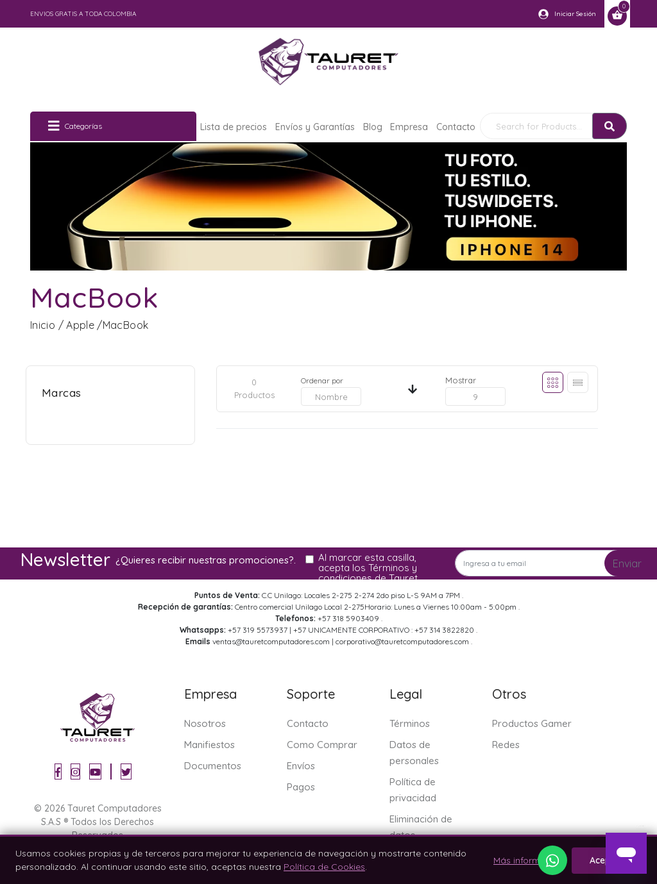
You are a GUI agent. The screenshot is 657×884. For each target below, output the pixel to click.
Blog (372, 127)
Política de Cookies (324, 866)
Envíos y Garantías (315, 127)
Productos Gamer (532, 723)
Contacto (455, 127)
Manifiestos (209, 744)
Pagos (301, 787)
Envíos (301, 766)
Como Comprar (322, 744)
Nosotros (205, 723)
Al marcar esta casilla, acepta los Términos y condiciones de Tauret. (369, 568)
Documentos (212, 766)
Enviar (627, 563)
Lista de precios (233, 127)
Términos (409, 723)
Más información (528, 860)
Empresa (409, 127)
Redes (506, 744)
